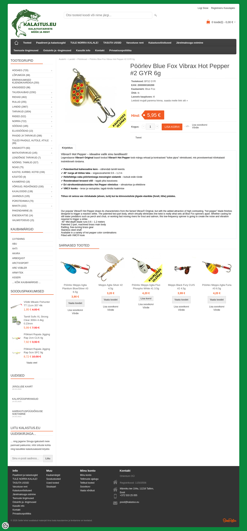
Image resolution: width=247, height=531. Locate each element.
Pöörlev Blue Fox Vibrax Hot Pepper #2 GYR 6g (112, 59)
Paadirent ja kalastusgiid (50, 42)
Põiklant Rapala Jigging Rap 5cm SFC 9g (37, 351)
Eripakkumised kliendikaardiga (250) (25, 81)
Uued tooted (52, 482)
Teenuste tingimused (26, 50)
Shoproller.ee (229, 520)
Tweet (138, 137)
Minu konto (85, 475)
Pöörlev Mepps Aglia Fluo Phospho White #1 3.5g (146, 287)
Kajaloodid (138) (22, 191)
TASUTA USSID (112, 42)
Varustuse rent (135, 42)
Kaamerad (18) (21, 181)
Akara (16, 253)
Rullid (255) (19, 102)
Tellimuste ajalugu (89, 479)
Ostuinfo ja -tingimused (57, 50)
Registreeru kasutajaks (223, 8)
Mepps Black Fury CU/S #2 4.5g (181, 287)
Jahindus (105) (21, 196)
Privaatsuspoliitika (120, 50)
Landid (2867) (20, 106)
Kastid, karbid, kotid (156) (28, 172)
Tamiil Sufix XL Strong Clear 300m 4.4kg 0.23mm (36, 320)
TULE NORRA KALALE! (84, 42)
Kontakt (99, 50)
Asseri (16, 277)
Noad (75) (18, 167)
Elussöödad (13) (22, 131)
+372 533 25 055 (128, 495)
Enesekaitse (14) (22, 215)
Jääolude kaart (32, 387)
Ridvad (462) (19, 97)
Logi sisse (203, 8)
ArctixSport (20, 263)
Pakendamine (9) (22, 210)
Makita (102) (19, 205)
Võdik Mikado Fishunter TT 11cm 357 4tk (37, 303)
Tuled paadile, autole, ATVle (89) (30, 142)
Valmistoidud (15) (23, 220)
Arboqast (18, 258)
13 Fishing (18, 239)
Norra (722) (19, 121)
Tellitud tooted (87, 482)
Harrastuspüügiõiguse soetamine (32, 413)
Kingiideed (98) (21, 87)
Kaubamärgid (53, 475)
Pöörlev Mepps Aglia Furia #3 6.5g (217, 287)
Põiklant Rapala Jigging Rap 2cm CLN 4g (37, 336)
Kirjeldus (67, 147)
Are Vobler (19, 268)
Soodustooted (53, 479)
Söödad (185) (20, 126)
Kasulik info (83, 50)
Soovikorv (85, 486)
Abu (14, 243)
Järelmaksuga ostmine (189, 42)
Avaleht (62, 59)
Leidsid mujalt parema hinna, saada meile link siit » (159, 100)
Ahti (14, 248)
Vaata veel (31, 362)
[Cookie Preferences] (5, 525)
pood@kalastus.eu (129, 502)
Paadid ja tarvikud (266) (27, 135)
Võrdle (195, 127)
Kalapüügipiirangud (32, 400)
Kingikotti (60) (21, 148)
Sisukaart (51, 486)
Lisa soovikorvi (199, 125)
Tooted (27, 42)
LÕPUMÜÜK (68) (21, 75)
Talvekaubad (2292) (24, 92)
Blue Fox (150, 89)
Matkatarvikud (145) (24, 152)
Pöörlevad (82, 59)
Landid (72, 59)
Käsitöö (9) (19, 177)
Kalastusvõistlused (159, 42)
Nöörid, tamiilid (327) (25, 162)
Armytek (17, 272)
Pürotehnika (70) (23, 201)
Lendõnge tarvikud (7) (26, 157)
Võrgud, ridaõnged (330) (28, 186)
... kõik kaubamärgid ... (26, 282)
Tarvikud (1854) (21, 111)
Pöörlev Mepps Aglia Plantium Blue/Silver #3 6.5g (75, 288)
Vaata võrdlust (87, 490)
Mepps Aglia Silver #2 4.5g (111, 287)
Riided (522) (19, 116)
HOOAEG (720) (20, 70)
